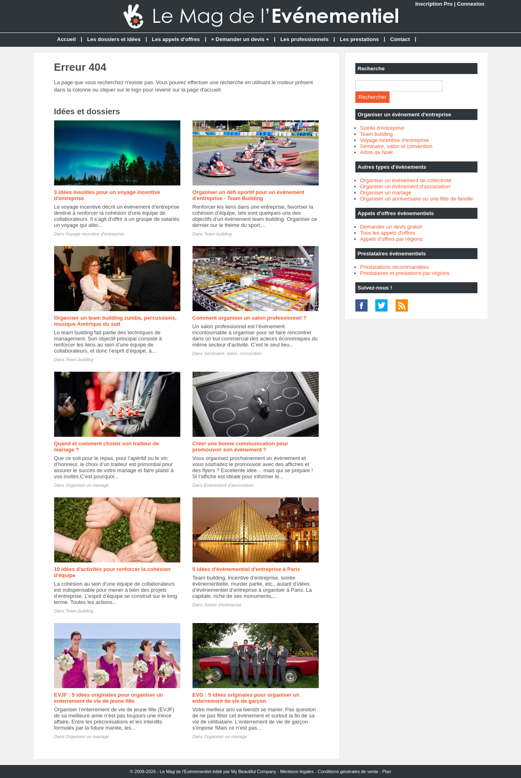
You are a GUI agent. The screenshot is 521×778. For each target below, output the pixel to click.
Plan (386, 771)
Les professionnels (304, 39)
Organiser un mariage (87, 485)
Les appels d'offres (176, 39)
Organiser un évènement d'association (405, 186)
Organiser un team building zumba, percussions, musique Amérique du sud (115, 321)
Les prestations (359, 39)
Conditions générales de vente (348, 771)
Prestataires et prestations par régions (405, 273)
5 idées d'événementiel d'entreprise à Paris (246, 569)
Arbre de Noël (376, 152)
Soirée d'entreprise (222, 604)
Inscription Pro (434, 4)
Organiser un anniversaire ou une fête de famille (416, 199)
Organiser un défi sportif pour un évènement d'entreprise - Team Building (248, 195)
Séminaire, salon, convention (232, 353)
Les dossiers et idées (114, 39)
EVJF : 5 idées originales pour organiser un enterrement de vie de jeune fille (108, 698)
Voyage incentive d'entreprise (95, 233)
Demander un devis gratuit (391, 227)
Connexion (470, 4)
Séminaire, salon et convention (396, 146)
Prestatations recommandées (394, 267)
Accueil (66, 39)
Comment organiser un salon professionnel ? (249, 318)
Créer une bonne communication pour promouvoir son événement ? (240, 446)
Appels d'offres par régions (391, 239)
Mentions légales (297, 771)
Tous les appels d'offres (387, 233)
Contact (400, 39)
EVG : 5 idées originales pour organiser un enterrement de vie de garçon (246, 698)
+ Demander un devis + (240, 39)
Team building (218, 233)
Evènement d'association (229, 485)
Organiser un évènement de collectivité (406, 180)
